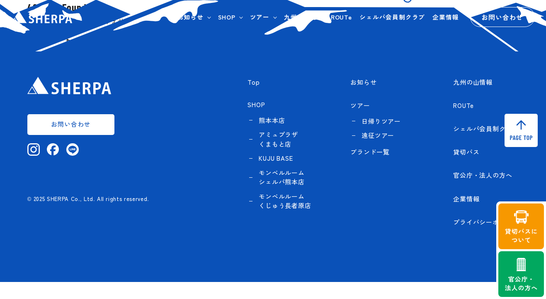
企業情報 (445, 16)
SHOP (226, 16)
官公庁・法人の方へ (482, 175)
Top (254, 82)
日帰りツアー (381, 121)
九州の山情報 (303, 16)
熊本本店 (272, 120)
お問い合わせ (502, 17)
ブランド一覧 (370, 151)
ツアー (259, 16)
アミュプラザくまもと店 (278, 139)
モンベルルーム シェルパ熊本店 (282, 177)
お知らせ (190, 16)
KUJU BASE (276, 158)
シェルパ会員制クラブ (392, 16)
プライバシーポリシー (486, 222)
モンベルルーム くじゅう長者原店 (285, 201)
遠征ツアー (378, 135)
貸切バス (466, 151)
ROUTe (341, 16)
